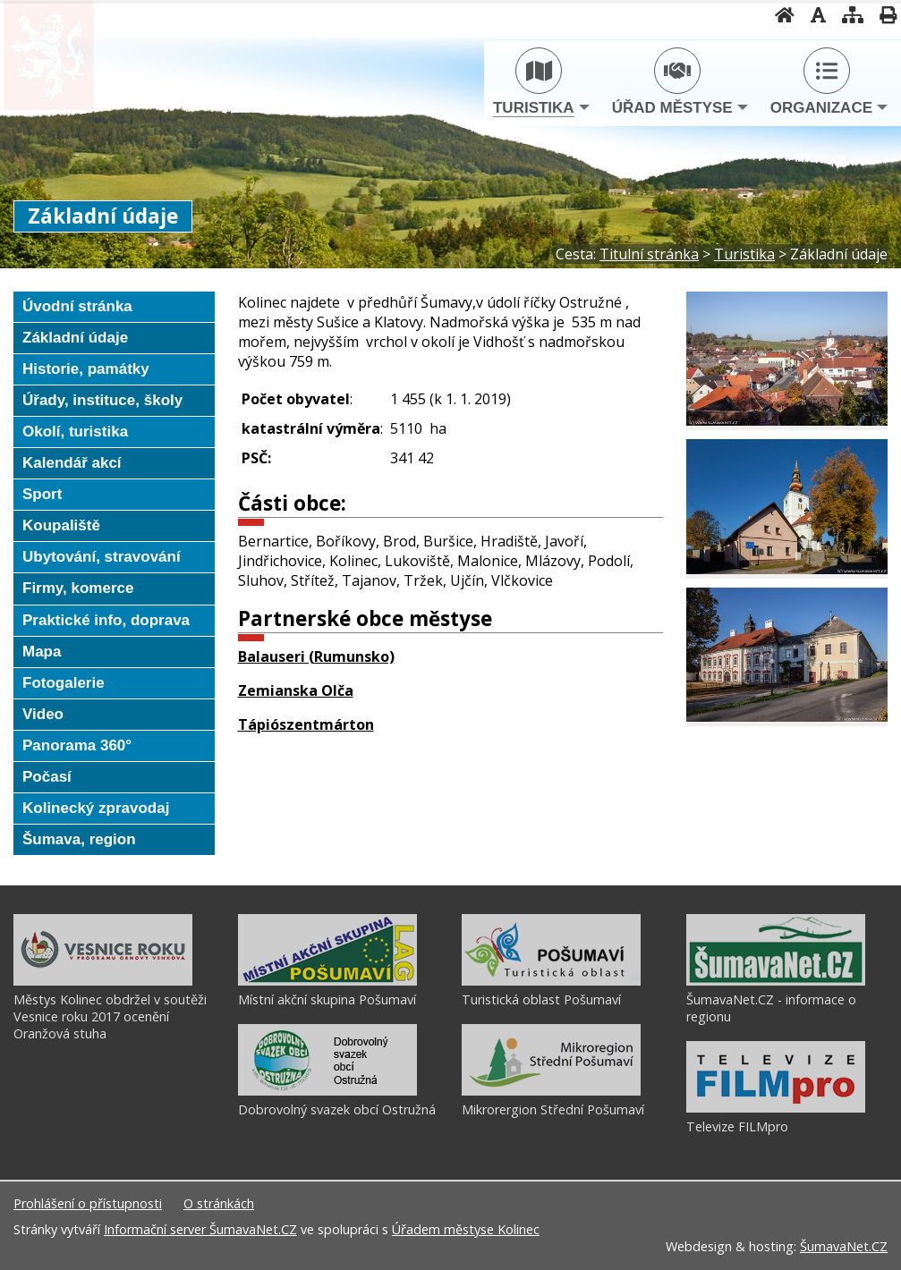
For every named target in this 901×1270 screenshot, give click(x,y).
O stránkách (218, 1203)
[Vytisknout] (882, 14)
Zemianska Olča (295, 690)
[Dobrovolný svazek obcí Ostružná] (327, 1091)
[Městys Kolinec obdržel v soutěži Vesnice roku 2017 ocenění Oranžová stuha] (102, 981)
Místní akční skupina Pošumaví (327, 999)
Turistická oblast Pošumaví (541, 999)
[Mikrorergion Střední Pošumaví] (551, 1091)
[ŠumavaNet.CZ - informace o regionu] (775, 981)
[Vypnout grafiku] (813, 14)
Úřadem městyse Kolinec (466, 1229)
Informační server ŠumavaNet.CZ (200, 1229)
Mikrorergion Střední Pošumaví (553, 1109)
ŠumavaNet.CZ (844, 1246)
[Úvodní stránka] (779, 14)
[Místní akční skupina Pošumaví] (327, 981)
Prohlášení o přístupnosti (87, 1203)
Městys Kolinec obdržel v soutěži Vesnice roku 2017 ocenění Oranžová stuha (110, 1016)
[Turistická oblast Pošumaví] (551, 981)
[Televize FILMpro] (775, 1108)
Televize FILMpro (737, 1126)
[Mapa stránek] (847, 14)
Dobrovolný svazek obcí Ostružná (337, 1109)
